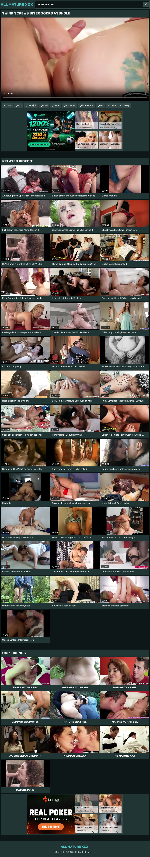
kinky (113, 105)
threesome (87, 105)
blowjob (32, 105)
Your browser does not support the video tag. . (75, 59)
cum (9, 105)
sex (102, 105)
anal (45, 105)
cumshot (70, 105)
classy (126, 105)
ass (20, 105)
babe (56, 105)
